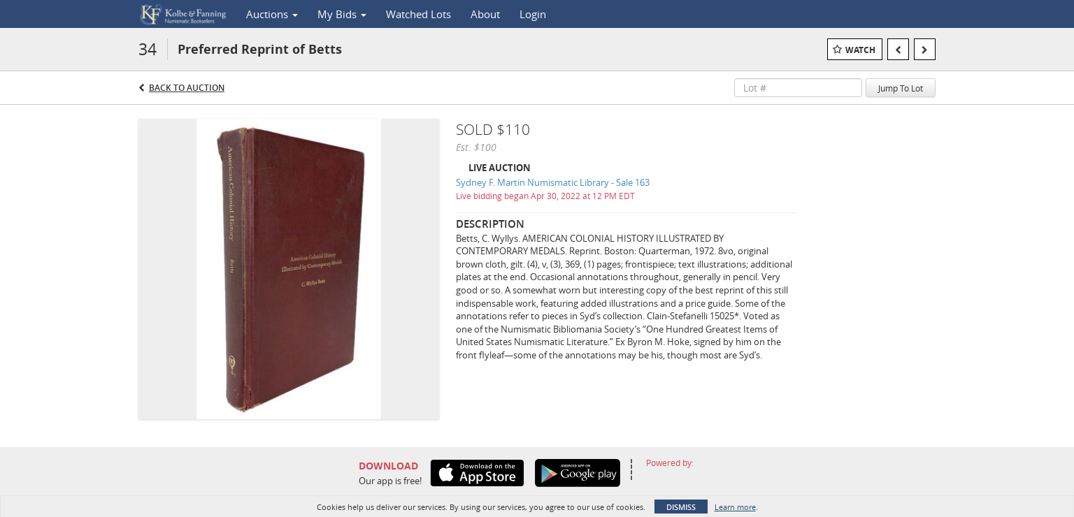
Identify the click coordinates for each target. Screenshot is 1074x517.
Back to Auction (186, 88)
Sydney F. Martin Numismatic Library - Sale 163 (553, 182)
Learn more (735, 507)
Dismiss (681, 507)
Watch (860, 50)
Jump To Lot (900, 88)
